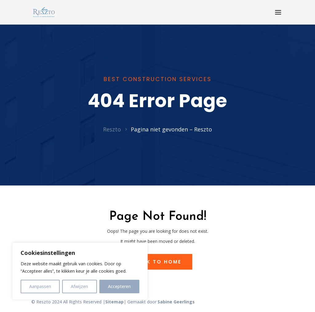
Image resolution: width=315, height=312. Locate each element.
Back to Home (157, 262)
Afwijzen (79, 286)
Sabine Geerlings (176, 302)
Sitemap (114, 302)
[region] (80, 271)
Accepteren (119, 286)
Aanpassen (40, 286)
